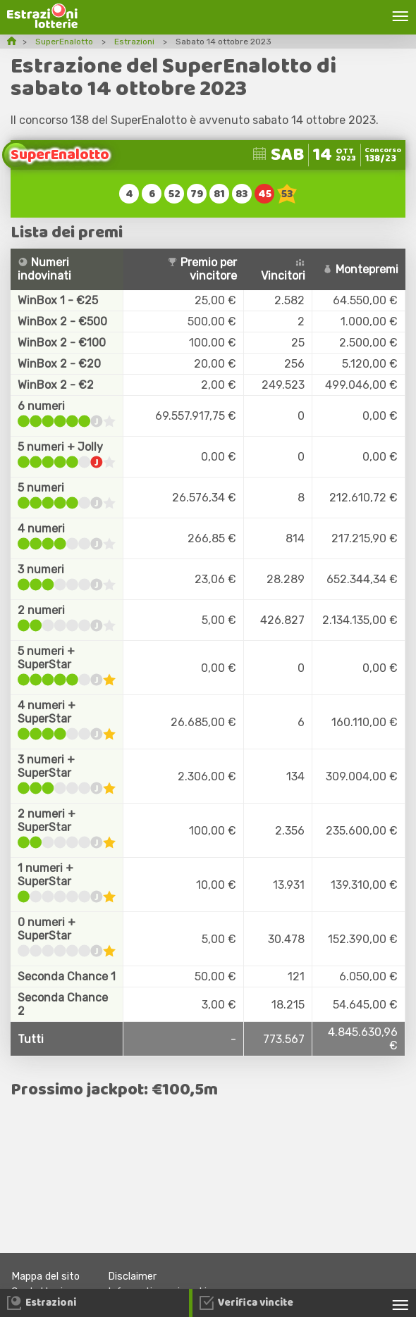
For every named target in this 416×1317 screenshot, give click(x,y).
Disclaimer (132, 1276)
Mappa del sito (45, 1276)
